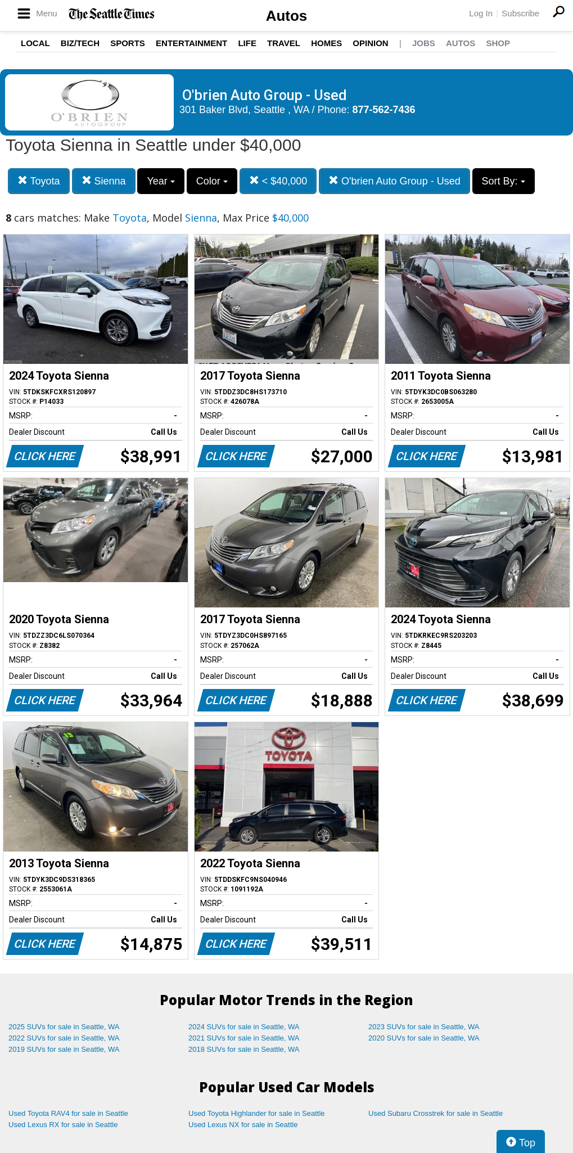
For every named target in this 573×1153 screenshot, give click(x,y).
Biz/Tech (80, 43)
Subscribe (520, 13)
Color (212, 181)
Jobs (423, 43)
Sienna (104, 181)
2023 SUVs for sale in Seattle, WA (424, 1027)
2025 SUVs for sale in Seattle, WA (64, 1027)
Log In (481, 13)
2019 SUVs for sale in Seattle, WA (64, 1049)
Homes (326, 43)
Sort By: (503, 181)
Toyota (38, 181)
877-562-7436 (384, 109)
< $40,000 (278, 181)
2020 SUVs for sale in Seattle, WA (424, 1038)
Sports (127, 43)
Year (160, 181)
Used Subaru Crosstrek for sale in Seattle (435, 1113)
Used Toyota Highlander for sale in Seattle (256, 1113)
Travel (283, 43)
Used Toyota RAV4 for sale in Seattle (68, 1113)
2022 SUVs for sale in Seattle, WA (64, 1038)
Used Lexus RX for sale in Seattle (63, 1124)
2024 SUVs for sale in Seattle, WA (244, 1027)
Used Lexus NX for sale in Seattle (242, 1124)
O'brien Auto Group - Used (394, 181)
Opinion (370, 43)
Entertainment (191, 43)
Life (247, 43)
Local (35, 43)
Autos (287, 15)
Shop (498, 43)
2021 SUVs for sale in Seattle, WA (244, 1038)
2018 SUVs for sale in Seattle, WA (244, 1049)
